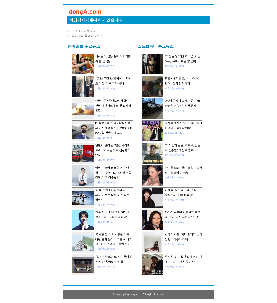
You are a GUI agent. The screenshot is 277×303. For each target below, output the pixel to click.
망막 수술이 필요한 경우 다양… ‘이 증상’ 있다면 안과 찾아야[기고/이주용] (113, 172)
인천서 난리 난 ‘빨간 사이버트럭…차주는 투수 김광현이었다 (112, 150)
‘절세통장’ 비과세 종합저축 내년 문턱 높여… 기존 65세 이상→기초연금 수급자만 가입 (113, 239)
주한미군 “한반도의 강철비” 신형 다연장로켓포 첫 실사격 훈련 (113, 105)
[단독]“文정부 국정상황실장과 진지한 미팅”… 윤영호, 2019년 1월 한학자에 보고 (113, 127)
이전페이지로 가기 (84, 31)
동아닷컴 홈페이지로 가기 (89, 35)
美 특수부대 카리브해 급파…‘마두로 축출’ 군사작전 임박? (112, 194)
